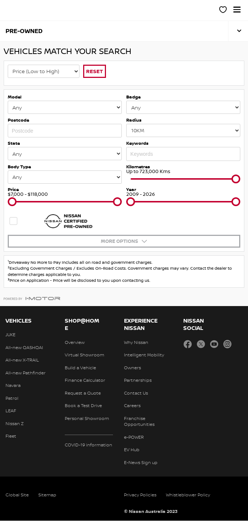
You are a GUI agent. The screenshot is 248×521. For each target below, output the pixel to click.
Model (14, 97)
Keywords (137, 143)
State (14, 143)
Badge (133, 97)
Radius (134, 120)
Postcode (18, 120)
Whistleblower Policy (188, 495)
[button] (237, 9)
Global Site (17, 495)
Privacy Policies (140, 495)
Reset (94, 71)
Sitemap (47, 495)
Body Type (19, 167)
